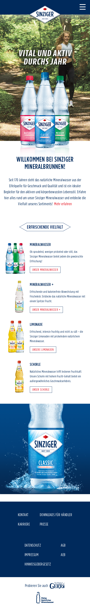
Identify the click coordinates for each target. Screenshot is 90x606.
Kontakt (23, 515)
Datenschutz (33, 545)
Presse (44, 524)
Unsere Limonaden (43, 349)
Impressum (32, 555)
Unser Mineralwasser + (46, 309)
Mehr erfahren (63, 204)
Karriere (24, 524)
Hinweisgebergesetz (38, 564)
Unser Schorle (41, 389)
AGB (63, 545)
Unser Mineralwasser (45, 269)
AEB (63, 555)
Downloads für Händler (56, 515)
